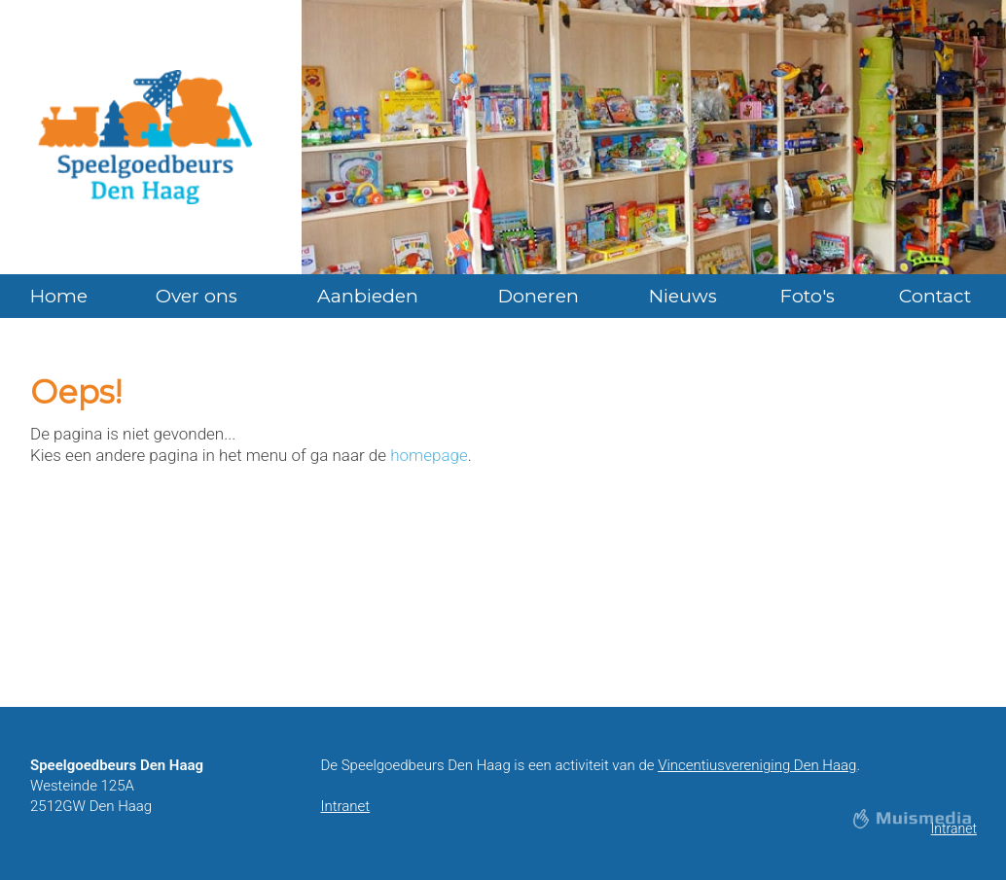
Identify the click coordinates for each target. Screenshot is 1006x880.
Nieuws (683, 296)
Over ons (196, 296)
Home (59, 296)
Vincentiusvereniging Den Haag (757, 765)
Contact (935, 296)
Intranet (345, 806)
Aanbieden (367, 296)
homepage (428, 455)
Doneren (538, 296)
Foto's (807, 296)
